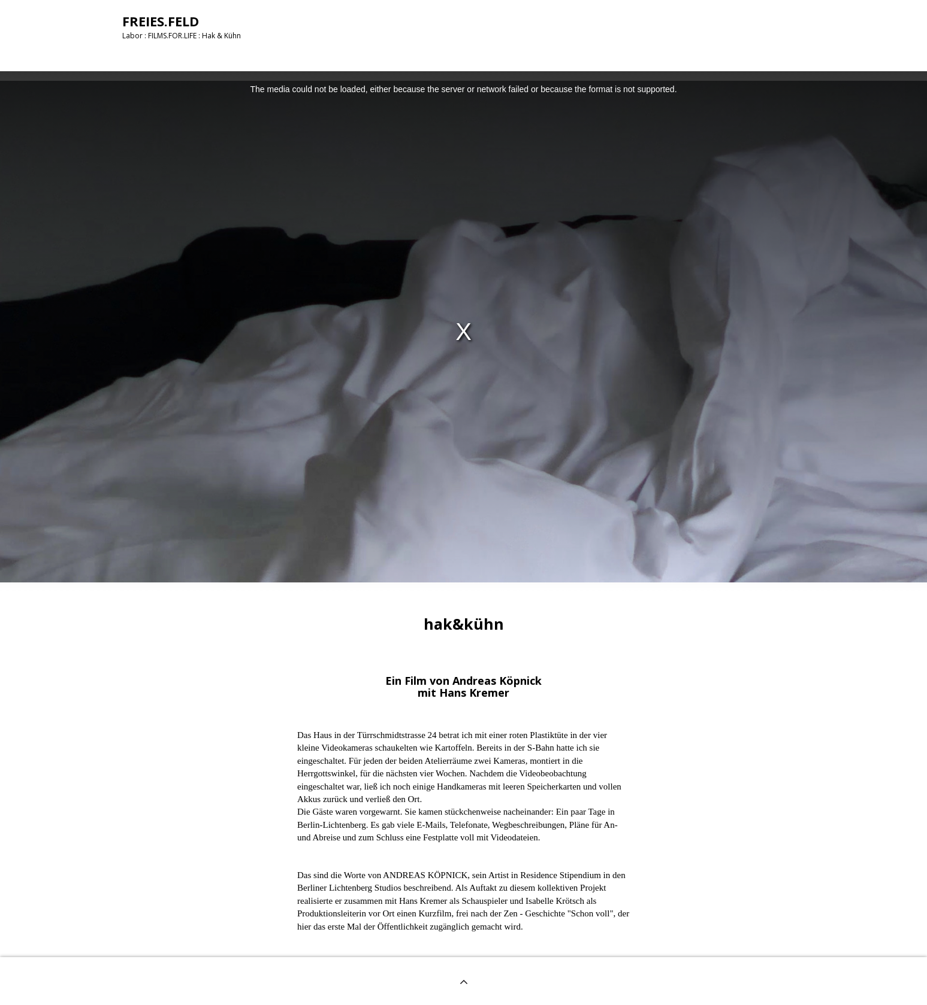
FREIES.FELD (160, 21)
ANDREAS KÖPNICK (425, 875)
